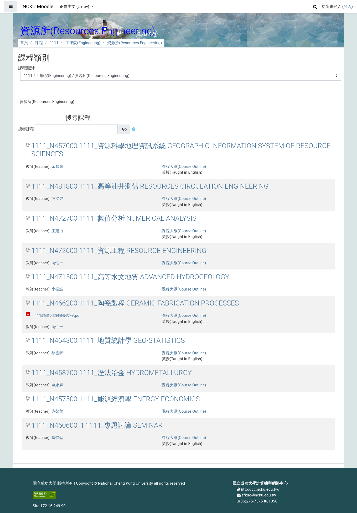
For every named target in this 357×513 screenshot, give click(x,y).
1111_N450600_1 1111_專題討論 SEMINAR (97, 425)
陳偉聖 (57, 437)
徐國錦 (57, 353)
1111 (54, 42)
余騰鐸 (57, 166)
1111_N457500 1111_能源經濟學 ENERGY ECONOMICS (115, 399)
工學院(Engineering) (83, 42)
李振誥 (57, 289)
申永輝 (57, 385)
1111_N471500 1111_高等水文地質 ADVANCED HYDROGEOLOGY (130, 277)
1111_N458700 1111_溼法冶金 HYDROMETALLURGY (111, 373)
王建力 (57, 231)
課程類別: (26, 68)
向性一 (57, 263)
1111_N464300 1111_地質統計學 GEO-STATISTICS (108, 340)
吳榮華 (57, 411)
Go (124, 129)
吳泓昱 (57, 198)
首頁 (24, 42)
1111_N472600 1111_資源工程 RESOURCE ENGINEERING (118, 251)
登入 (347, 6)
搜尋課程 (26, 129)
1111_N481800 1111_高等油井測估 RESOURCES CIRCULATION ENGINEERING (149, 186)
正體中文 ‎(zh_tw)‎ (75, 6)
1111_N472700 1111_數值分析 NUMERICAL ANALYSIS (113, 218)
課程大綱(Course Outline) (184, 166)
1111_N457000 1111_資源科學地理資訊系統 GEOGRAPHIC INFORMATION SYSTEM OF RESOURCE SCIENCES (180, 150)
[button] (315, 6)
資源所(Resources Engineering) (134, 42)
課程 (39, 42)
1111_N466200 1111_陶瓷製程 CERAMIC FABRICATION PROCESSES (135, 303)
